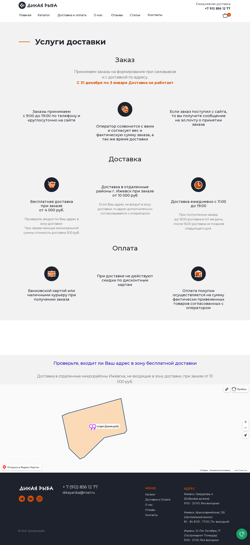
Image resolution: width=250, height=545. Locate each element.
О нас (149, 504)
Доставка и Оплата (157, 499)
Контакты (151, 515)
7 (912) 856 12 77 (82, 487)
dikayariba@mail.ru (79, 493)
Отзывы (150, 510)
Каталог (150, 494)
